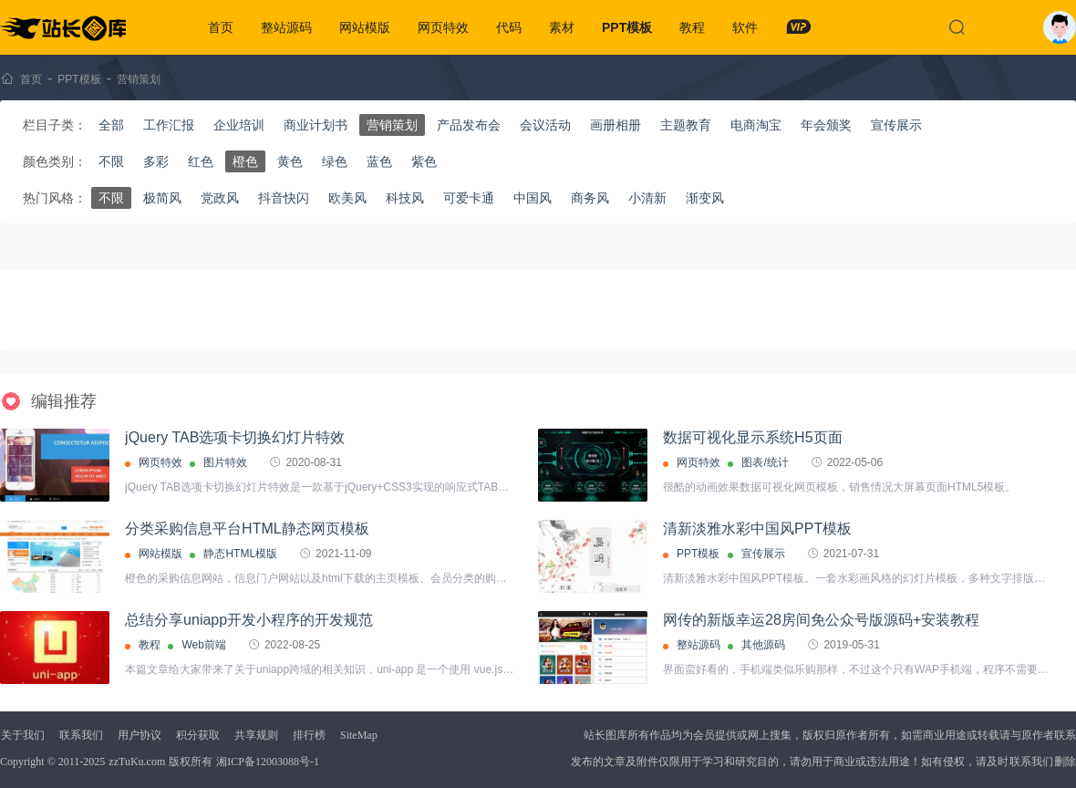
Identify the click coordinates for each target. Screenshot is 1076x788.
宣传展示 (896, 125)
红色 (200, 161)
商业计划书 (315, 125)
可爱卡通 (468, 198)
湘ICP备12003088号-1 (267, 761)
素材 (561, 27)
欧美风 (347, 198)
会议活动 (545, 125)
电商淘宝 (755, 125)
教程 (692, 27)
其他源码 (763, 644)
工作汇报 (168, 125)
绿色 (334, 161)
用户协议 (139, 735)
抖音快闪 (283, 198)
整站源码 (286, 27)
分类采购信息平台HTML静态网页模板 (247, 528)
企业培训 (238, 125)
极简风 (162, 198)
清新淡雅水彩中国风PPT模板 (757, 528)
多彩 (156, 161)
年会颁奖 (826, 125)
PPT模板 (627, 27)
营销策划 (138, 79)
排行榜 (309, 735)
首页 (220, 27)
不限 (111, 161)
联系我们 (81, 735)
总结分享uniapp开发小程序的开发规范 (249, 619)
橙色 (245, 161)
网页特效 (443, 27)
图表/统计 (764, 462)
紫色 (424, 161)
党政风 (220, 198)
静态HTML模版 (240, 553)
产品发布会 (469, 125)
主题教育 (685, 125)
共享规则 (256, 735)
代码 (509, 27)
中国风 (532, 198)
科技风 (405, 198)
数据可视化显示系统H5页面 (752, 437)
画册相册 (615, 125)
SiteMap (359, 735)
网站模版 (364, 27)
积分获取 (198, 735)
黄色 (290, 161)
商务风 (590, 198)
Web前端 (203, 644)
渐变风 (705, 198)
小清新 (647, 198)
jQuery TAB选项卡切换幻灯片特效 (235, 437)
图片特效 (225, 462)
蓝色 (379, 161)
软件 (745, 27)
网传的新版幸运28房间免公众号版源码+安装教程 (821, 619)
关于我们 (23, 735)
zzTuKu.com (137, 761)
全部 (111, 125)
